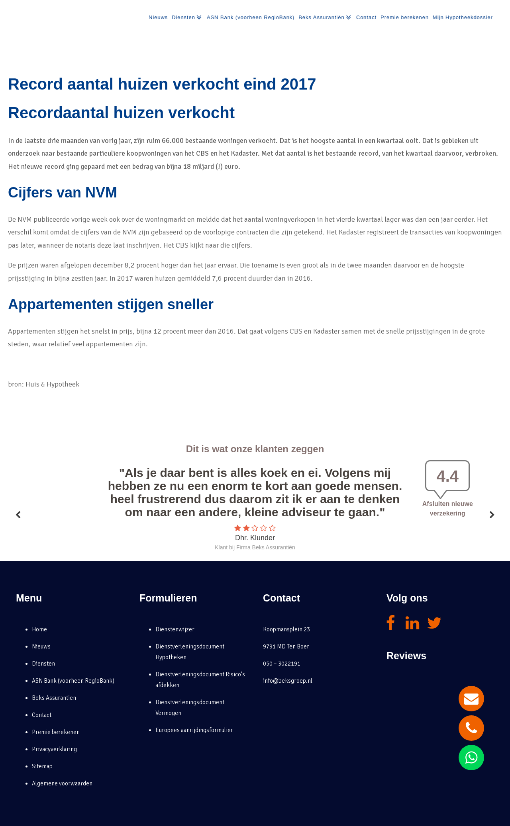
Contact (365, 17)
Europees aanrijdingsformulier (194, 730)
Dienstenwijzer (174, 629)
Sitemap (42, 766)
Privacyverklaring (54, 749)
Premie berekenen (404, 17)
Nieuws (155, 17)
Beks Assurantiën (324, 17)
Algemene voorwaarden (62, 783)
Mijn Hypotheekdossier (463, 17)
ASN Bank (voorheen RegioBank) (249, 17)
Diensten (185, 17)
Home (39, 629)
